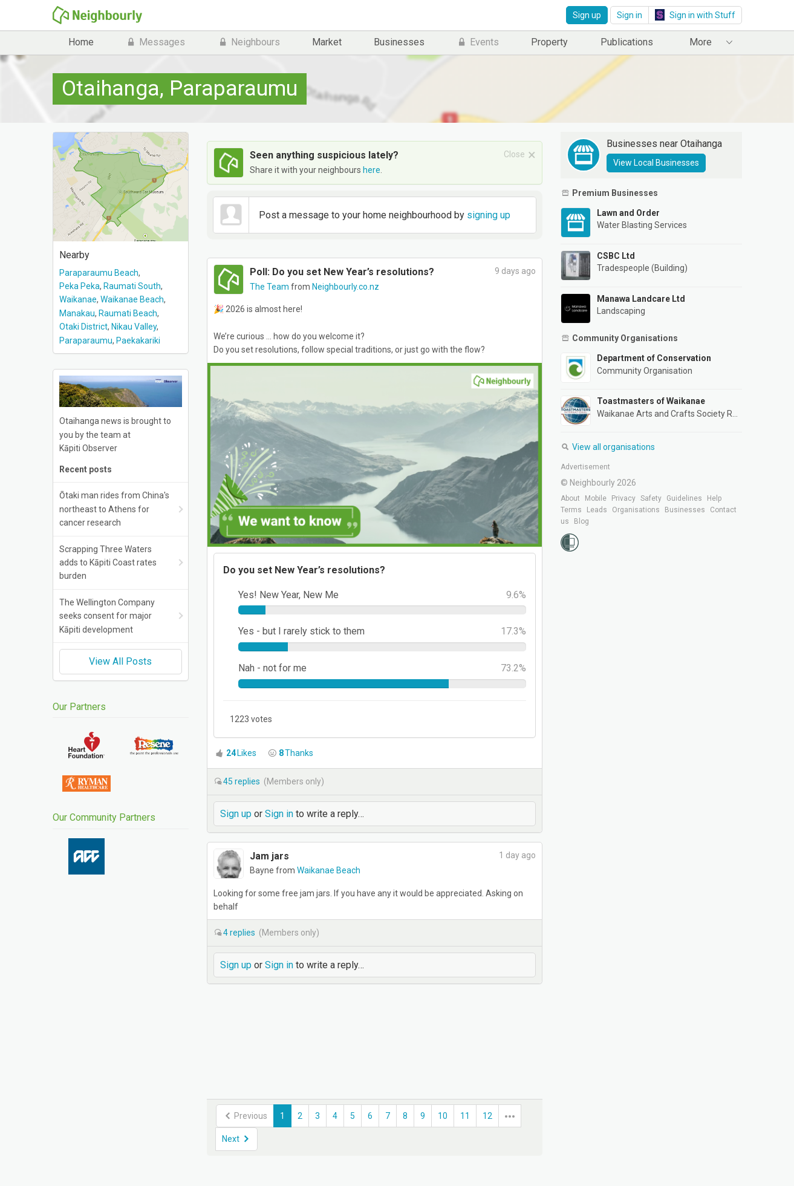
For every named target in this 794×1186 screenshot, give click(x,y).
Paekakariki (138, 340)
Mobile (596, 498)
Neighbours (249, 42)
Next (236, 1139)
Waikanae (78, 299)
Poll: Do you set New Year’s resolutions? (342, 272)
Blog (581, 521)
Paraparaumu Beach (98, 273)
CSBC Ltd (616, 256)
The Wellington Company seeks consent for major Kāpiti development (107, 616)
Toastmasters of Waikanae (651, 401)
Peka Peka (79, 286)
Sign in (629, 15)
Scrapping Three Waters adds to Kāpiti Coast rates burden (108, 562)
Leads (597, 510)
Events (478, 42)
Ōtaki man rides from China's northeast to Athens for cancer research (114, 508)
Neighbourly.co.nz (345, 287)
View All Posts (120, 661)
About (570, 498)
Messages (155, 42)
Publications (626, 42)
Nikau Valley (134, 326)
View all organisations (608, 447)
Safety (651, 498)
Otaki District (83, 326)
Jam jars (269, 856)
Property (549, 42)
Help (714, 498)
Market (327, 42)
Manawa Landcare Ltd (641, 299)
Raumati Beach (128, 313)
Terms (571, 510)
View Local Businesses (656, 163)
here (371, 170)
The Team (270, 287)
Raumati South (132, 286)
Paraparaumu (85, 340)
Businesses (399, 42)
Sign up (587, 15)
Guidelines (684, 498)
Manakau (77, 313)
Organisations (636, 510)
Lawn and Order (628, 213)
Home (81, 42)
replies (242, 781)
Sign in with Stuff (695, 15)
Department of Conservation (654, 358)
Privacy (623, 498)
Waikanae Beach (132, 299)
